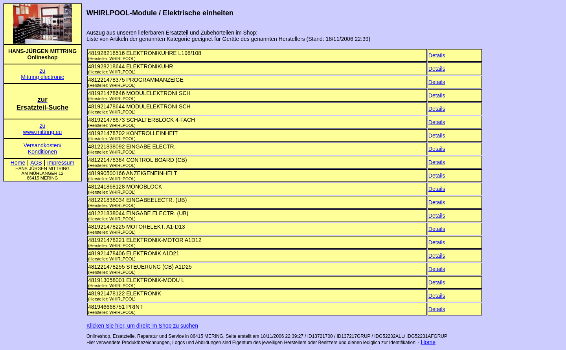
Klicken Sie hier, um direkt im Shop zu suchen (142, 326)
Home (428, 342)
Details (436, 55)
